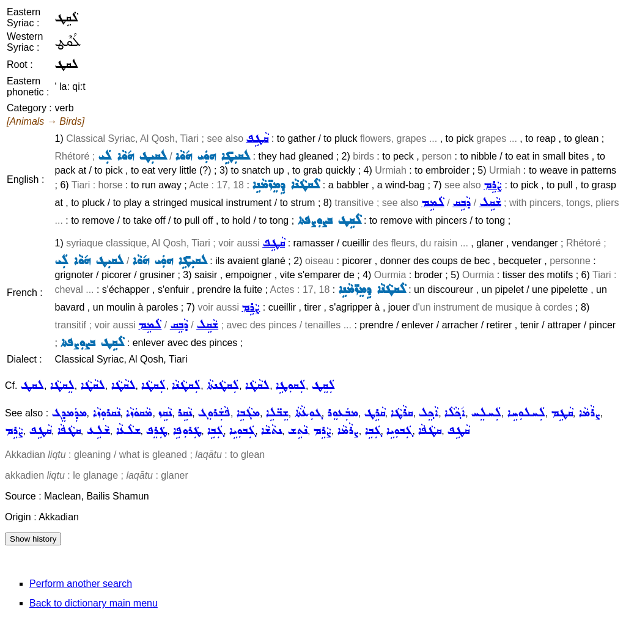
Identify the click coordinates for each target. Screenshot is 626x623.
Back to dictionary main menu (93, 603)
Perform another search (80, 583)
